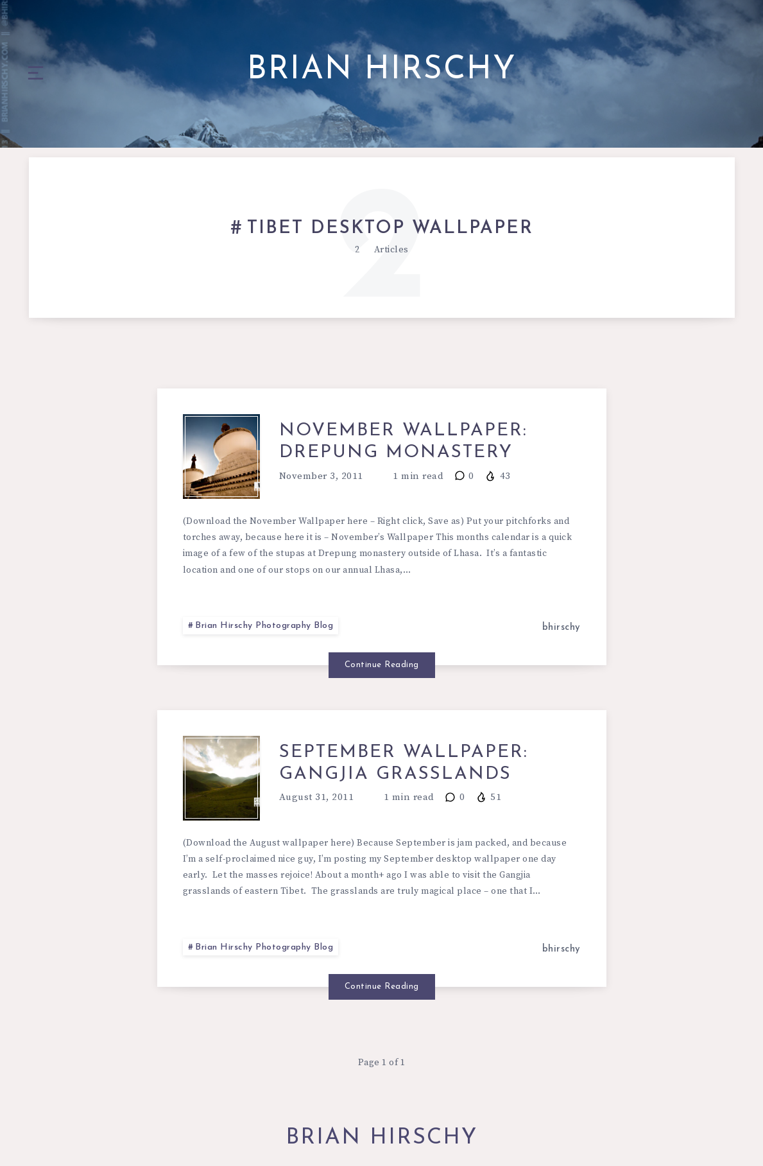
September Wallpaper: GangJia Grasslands (403, 763)
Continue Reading (382, 665)
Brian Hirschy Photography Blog (264, 626)
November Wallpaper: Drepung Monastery (403, 442)
